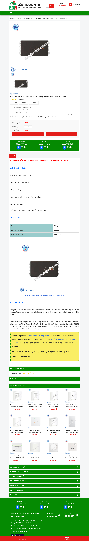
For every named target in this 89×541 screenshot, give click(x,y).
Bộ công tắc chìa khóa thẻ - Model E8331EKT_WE (53, 432)
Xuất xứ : (19, 110)
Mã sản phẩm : (18, 107)
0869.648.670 (44, 144)
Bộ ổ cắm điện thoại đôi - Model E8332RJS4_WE (17, 405)
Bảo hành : (19, 112)
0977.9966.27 (21, 144)
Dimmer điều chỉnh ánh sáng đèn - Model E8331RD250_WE (53, 457)
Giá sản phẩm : (17, 123)
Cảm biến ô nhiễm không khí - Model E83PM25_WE (17, 457)
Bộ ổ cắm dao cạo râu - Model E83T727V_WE (71, 431)
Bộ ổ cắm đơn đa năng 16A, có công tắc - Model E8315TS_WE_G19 (72, 457)
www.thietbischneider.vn (26, 531)
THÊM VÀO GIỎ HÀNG (61, 134)
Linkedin (33, 103)
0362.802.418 (67, 144)
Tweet (23, 103)
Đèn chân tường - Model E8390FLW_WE (35, 457)
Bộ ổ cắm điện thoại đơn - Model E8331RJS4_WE (35, 405)
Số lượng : (15, 127)
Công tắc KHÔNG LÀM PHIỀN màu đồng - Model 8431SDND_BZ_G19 (44, 295)
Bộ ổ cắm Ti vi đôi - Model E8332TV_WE (53, 405)
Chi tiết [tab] (12, 155)
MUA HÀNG (28, 134)
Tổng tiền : (15, 130)
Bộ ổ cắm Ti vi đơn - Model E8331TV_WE (72, 405)
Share (14, 103)
